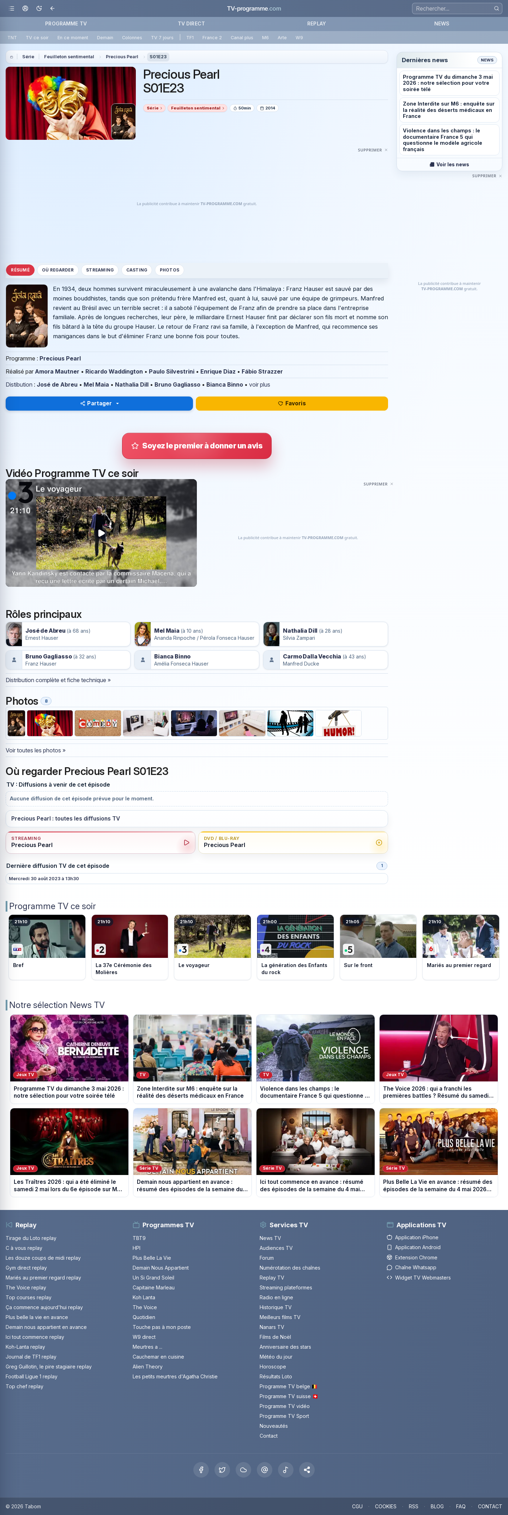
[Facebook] (201, 1470)
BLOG (437, 1506)
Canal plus (242, 37)
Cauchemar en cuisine (158, 1357)
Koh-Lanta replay (25, 1347)
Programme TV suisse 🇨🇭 (289, 1396)
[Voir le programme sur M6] (461, 947)
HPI (136, 1248)
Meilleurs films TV (280, 1317)
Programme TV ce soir (52, 906)
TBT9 (139, 1238)
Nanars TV (272, 1327)
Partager (96, 403)
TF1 (190, 37)
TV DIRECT (191, 23)
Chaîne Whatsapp (411, 1267)
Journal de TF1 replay (31, 1357)
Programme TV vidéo (285, 1406)
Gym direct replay (26, 1268)
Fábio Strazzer (262, 371)
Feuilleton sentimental (69, 56)
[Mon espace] (25, 8)
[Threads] (264, 1470)
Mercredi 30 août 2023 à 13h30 (44, 878)
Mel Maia (96, 384)
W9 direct (144, 1337)
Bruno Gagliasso (177, 384)
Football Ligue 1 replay (32, 1376)
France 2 (212, 37)
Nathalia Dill (132, 384)
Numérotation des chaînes (290, 1268)
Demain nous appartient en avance (46, 1327)
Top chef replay (24, 1386)
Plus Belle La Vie (152, 1258)
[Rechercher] (496, 8)
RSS (413, 1506)
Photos (169, 270)
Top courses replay (29, 1297)
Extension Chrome (412, 1257)
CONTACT (490, 1506)
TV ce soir (37, 37)
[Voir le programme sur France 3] (212, 947)
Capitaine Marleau (154, 1287)
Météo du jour (276, 1357)
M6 (265, 37)
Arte (282, 37)
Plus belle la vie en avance (37, 1317)
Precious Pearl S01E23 (181, 81)
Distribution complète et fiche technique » (58, 680)
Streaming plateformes (286, 1287)
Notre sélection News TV (57, 1005)
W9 (299, 37)
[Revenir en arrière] (53, 8)
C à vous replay (24, 1248)
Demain (105, 37)
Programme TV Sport (284, 1416)
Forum (267, 1258)
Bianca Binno (224, 384)
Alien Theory (148, 1367)
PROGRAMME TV (66, 23)
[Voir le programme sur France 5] (378, 947)
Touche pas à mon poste (162, 1327)
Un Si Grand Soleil (153, 1278)
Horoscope (273, 1367)
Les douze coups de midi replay (43, 1258)
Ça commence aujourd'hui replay (44, 1307)
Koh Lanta (144, 1297)
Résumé (20, 270)
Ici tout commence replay (35, 1337)
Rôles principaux (43, 614)
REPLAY (316, 23)
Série (28, 56)
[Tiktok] (286, 1470)
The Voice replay (26, 1287)
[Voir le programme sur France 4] (295, 947)
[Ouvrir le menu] (11, 8)
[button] (307, 1470)
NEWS (442, 23)
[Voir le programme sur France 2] (130, 947)
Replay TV (272, 1278)
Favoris (292, 403)
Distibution (19, 384)
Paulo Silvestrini (171, 371)
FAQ (461, 1506)
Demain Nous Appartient (161, 1268)
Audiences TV (276, 1248)
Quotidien (144, 1317)
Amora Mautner (57, 371)
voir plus (259, 384)
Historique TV (276, 1307)
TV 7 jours (162, 37)
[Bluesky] (243, 1470)
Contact (269, 1436)
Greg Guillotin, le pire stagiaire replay (49, 1367)
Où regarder (58, 270)
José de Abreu (57, 384)
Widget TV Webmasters (419, 1278)
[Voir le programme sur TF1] (47, 947)
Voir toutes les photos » (36, 750)
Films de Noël (275, 1337)
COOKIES (386, 1506)
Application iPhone (413, 1237)
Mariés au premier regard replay (43, 1278)
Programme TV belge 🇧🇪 (289, 1386)
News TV (270, 1238)
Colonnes (132, 37)
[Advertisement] (197, 203)
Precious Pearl (122, 56)
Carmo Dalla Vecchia (312, 656)
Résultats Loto (276, 1376)
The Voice (145, 1307)
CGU (357, 1506)
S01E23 (158, 56)
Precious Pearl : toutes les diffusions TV (65, 818)
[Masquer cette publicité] (373, 150)
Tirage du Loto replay (31, 1238)
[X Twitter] (222, 1470)
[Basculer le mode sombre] (39, 8)
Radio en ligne (276, 1297)
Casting (136, 270)
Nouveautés (274, 1426)
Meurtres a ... (147, 1347)
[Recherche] (457, 8)
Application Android (414, 1247)
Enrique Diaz (218, 371)
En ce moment (73, 37)
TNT (12, 37)
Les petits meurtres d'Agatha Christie (175, 1376)
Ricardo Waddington (114, 371)
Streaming (100, 270)
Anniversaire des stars (285, 1347)
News (487, 60)
